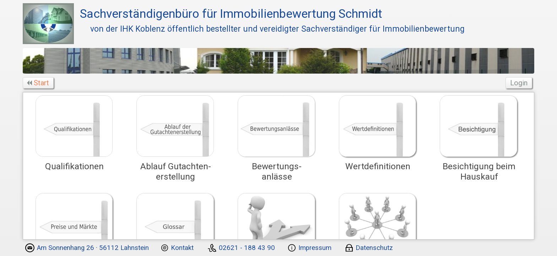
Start (39, 83)
